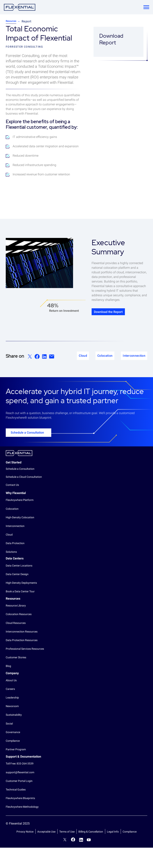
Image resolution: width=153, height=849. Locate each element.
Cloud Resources (16, 624)
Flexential (19, 454)
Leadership (12, 698)
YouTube (89, 841)
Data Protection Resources (21, 641)
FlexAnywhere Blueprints (20, 799)
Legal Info (113, 832)
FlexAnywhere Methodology (22, 808)
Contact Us (12, 486)
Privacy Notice (24, 832)
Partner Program (16, 750)
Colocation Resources (19, 615)
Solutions (11, 553)
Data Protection (15, 544)
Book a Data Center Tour (20, 592)
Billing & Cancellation (90, 832)
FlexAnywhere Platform (19, 501)
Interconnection (15, 527)
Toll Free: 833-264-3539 (19, 765)
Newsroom (12, 707)
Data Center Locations (19, 566)
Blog (8, 667)
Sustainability (14, 716)
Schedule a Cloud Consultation (24, 478)
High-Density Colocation (20, 518)
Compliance (13, 742)
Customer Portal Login (19, 782)
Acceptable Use (46, 832)
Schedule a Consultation (27, 434)
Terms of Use (67, 832)
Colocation (12, 510)
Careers (10, 690)
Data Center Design (17, 575)
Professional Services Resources (25, 650)
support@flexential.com (20, 773)
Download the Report (114, 312)
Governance (13, 733)
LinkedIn (81, 841)
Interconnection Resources (21, 632)
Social (9, 724)
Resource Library (16, 607)
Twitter (65, 841)
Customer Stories (16, 658)
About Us (11, 681)
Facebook (73, 841)
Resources (11, 21)
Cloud (9, 535)
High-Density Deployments (21, 584)
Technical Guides (16, 790)
